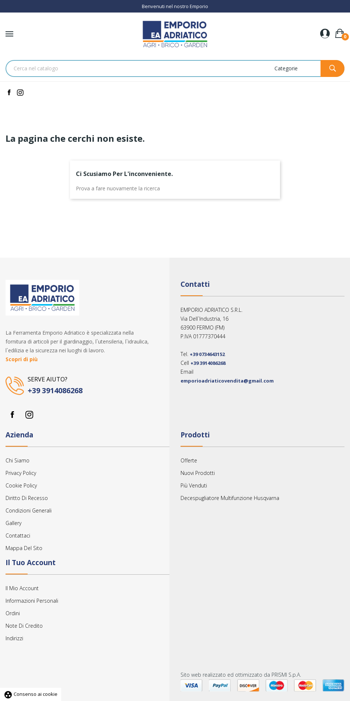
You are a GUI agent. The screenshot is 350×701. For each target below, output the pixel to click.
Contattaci (18, 535)
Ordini (13, 613)
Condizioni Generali (29, 510)
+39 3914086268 (55, 390)
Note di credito (24, 625)
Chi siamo (17, 460)
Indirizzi (14, 638)
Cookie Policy (21, 485)
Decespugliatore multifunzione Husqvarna (230, 497)
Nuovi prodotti (198, 472)
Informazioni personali (32, 600)
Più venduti (194, 485)
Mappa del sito (24, 548)
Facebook (12, 414)
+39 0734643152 (207, 354)
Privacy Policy (21, 472)
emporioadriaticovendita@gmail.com (227, 380)
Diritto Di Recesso (27, 497)
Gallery (13, 522)
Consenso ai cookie (30, 694)
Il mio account (22, 588)
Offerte (189, 460)
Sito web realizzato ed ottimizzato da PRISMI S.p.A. (241, 674)
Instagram (29, 414)
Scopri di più (22, 359)
